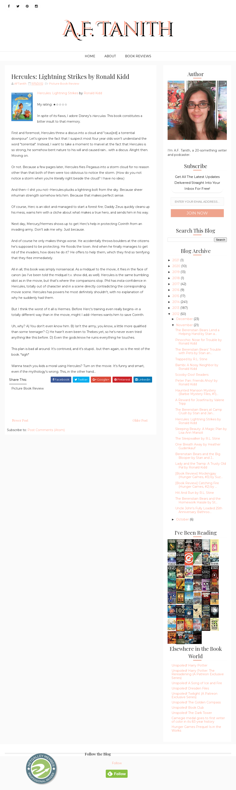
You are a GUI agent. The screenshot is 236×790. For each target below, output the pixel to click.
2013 (176, 308)
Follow (117, 763)
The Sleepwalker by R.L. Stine (197, 438)
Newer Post (20, 420)
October (183, 519)
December (185, 319)
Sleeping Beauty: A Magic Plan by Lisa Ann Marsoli (201, 431)
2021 (176, 260)
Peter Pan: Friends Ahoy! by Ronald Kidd (196, 382)
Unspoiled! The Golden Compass (196, 702)
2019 (176, 272)
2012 (176, 314)
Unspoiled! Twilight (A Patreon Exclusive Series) (194, 695)
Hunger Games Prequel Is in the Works (196, 729)
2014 (176, 302)
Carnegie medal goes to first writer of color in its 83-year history (198, 720)
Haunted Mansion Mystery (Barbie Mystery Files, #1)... (196, 392)
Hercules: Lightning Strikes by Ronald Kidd (198, 421)
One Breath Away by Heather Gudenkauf (197, 446)
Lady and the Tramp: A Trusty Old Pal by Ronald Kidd (200, 465)
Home (90, 56)
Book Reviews (138, 56)
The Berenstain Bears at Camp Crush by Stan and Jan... (198, 411)
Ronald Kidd (93, 93)
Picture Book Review (64, 83)
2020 (176, 266)
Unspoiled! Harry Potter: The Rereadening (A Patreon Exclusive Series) (198, 674)
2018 (176, 278)
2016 (176, 290)
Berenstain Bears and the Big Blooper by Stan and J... (197, 456)
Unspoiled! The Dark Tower (192, 713)
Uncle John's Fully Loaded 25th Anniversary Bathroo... (198, 510)
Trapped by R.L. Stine (191, 359)
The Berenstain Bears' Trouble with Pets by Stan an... (198, 351)
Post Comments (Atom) (46, 430)
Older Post (140, 420)
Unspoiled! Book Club (188, 708)
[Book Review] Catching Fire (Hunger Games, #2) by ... (197, 485)
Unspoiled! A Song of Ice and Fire (197, 683)
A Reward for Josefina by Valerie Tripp (199, 402)
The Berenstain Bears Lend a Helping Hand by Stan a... (197, 332)
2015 (176, 296)
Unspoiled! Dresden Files (190, 688)
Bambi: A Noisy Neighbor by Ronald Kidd (196, 367)
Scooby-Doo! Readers (191, 375)
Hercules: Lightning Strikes (57, 93)
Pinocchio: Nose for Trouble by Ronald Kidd (198, 342)
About (110, 56)
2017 (176, 284)
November (185, 325)
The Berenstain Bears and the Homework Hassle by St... (198, 500)
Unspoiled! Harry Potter (189, 665)
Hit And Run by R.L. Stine (194, 493)
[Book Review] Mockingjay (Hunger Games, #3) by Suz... (199, 475)
